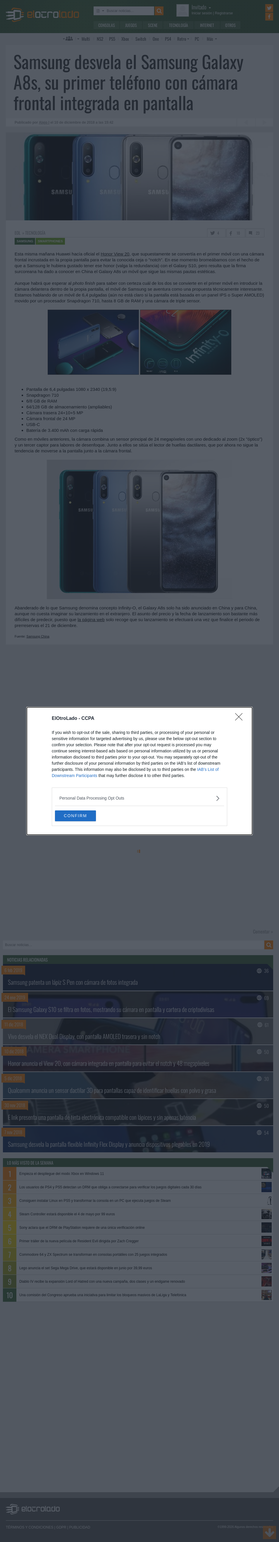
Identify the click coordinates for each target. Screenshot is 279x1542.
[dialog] (139, 771)
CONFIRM (82, 816)
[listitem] (139, 798)
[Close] (240, 718)
